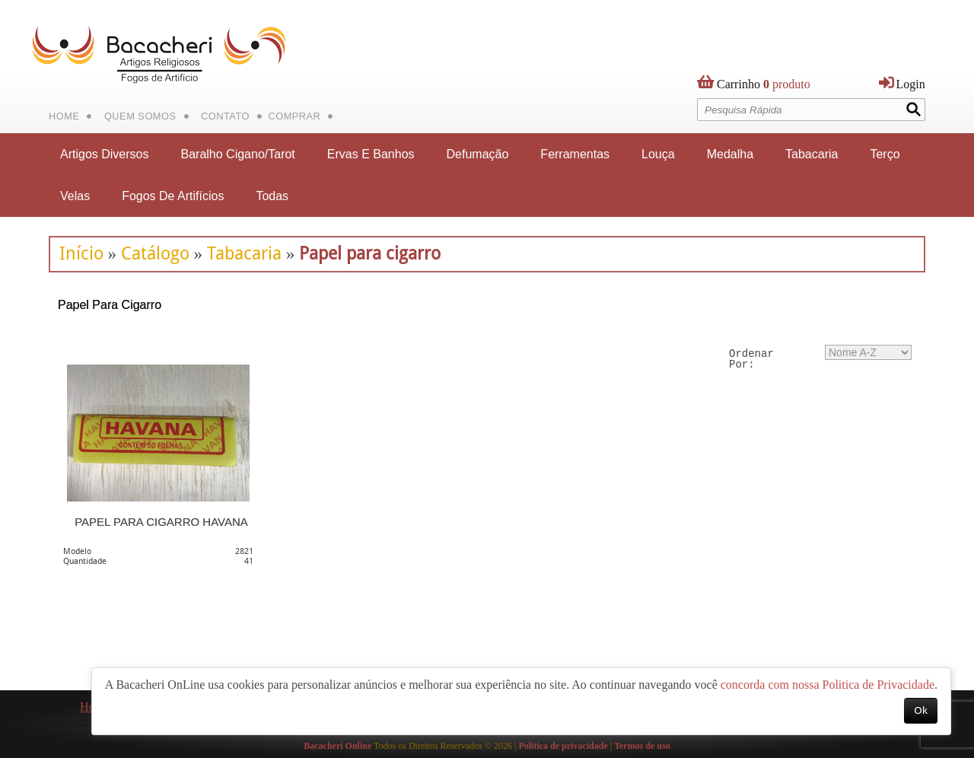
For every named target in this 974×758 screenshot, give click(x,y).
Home (64, 116)
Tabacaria (244, 253)
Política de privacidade (562, 745)
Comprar (294, 116)
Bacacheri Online (337, 745)
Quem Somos (140, 116)
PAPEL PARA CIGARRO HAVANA (161, 521)
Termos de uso (642, 745)
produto (763, 87)
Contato (225, 116)
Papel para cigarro (370, 253)
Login (910, 84)
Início (81, 253)
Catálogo (155, 253)
